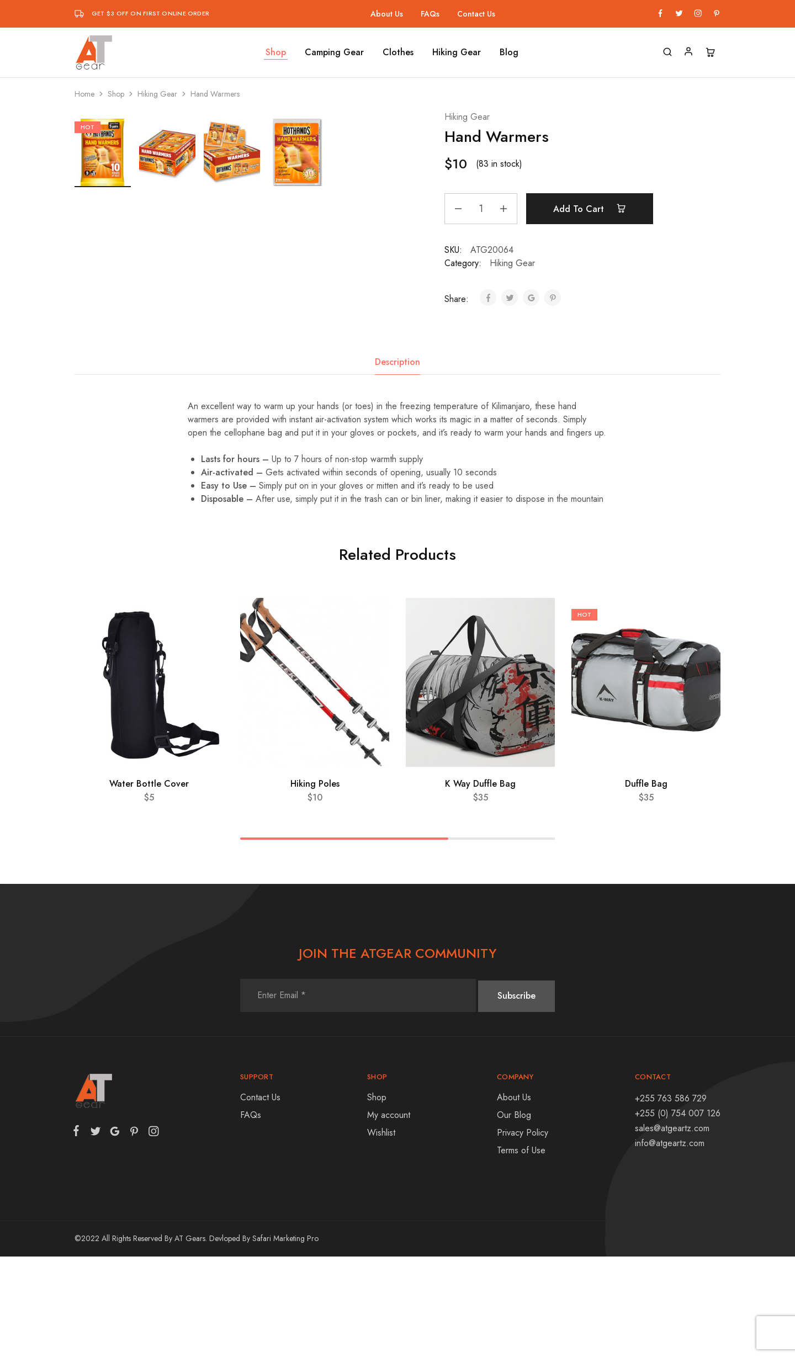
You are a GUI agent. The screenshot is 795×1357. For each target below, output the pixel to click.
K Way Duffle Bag (480, 884)
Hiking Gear (456, 52)
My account (388, 1215)
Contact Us (476, 14)
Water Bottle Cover (149, 884)
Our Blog (514, 1215)
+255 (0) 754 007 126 (677, 1213)
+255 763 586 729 (671, 1198)
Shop (276, 52)
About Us (386, 14)
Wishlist (381, 1233)
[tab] (397, 462)
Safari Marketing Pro (285, 1338)
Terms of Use (521, 1250)
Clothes (398, 52)
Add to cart (591, 208)
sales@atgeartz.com (672, 1228)
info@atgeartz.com (669, 1244)
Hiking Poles (315, 884)
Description (397, 462)
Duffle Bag (646, 884)
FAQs (430, 14)
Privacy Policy (522, 1233)
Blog (509, 52)
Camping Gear (334, 52)
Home (84, 93)
